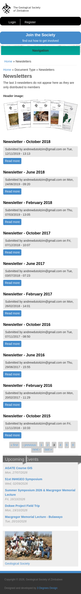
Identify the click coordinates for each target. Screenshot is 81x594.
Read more (13, 161)
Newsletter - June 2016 (24, 355)
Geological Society (17, 563)
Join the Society (40, 35)
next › (36, 449)
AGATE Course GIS (18, 468)
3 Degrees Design (47, 588)
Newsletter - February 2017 (27, 294)
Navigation (40, 50)
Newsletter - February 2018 (27, 203)
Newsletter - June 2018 (24, 172)
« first (14, 445)
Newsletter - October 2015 (26, 416)
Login (12, 22)
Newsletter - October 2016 (26, 324)
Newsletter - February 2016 (27, 385)
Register (30, 22)
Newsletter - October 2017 (26, 233)
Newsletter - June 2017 (24, 264)
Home (8, 61)
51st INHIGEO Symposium (23, 479)
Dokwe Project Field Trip (22, 505)
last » (48, 449)
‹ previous (29, 445)
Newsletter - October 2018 (26, 142)
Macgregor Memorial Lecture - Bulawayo (33, 517)
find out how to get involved (40, 40)
